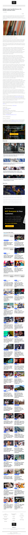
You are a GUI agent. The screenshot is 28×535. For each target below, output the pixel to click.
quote (4, 103)
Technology (22, 519)
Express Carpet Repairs (19, 96)
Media (14, 520)
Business (5, 516)
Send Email (7, 109)
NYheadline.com (12, 533)
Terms (11, 532)
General (5, 521)
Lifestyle (13, 518)
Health (14, 516)
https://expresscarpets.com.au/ (11, 114)
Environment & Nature (5, 519)
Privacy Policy (15, 532)
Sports (22, 517)
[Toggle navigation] (14, 5)
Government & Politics (13, 514)
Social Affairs (22, 515)
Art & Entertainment (5, 514)
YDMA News (14, 105)
